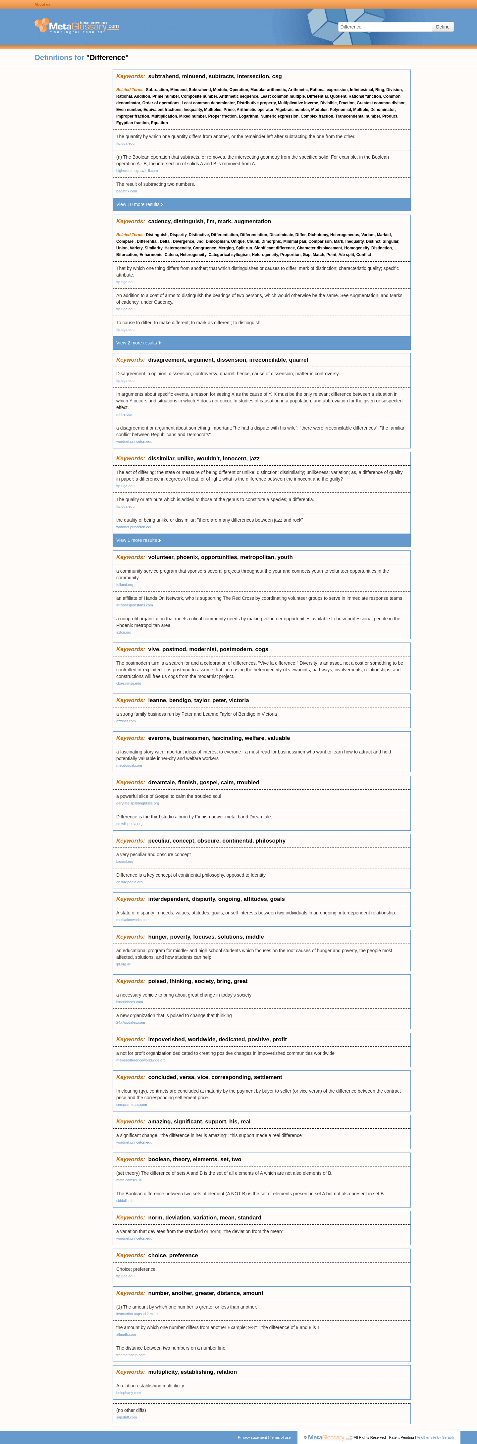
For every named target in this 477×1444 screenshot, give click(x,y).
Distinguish (157, 234)
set (224, 1159)
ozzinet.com (126, 721)
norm (155, 1217)
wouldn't (208, 458)
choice (157, 1255)
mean (227, 1217)
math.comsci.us (128, 1180)
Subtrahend (200, 89)
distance (228, 1293)
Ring (379, 89)
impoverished (166, 1039)
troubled (248, 782)
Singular (390, 241)
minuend (193, 76)
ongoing (229, 899)
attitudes (255, 899)
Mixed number (192, 116)
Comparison (320, 241)
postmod (174, 649)
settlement (268, 1077)
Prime (229, 109)
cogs (261, 649)
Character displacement (319, 248)
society (203, 981)
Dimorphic (271, 241)
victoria (239, 700)
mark (224, 221)
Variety (136, 248)
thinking (180, 981)
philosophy (270, 841)
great (241, 981)
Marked (384, 234)
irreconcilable (267, 360)
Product (389, 116)
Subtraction (157, 89)
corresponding (231, 1077)
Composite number (199, 96)
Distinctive (199, 234)
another (182, 1293)
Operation (239, 89)
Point (331, 254)
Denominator (382, 109)
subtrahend (163, 76)
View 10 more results (140, 204)
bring (224, 981)
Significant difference (274, 248)
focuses (203, 937)
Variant (368, 234)
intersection (253, 76)
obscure (208, 841)
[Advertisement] (56, 169)
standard (250, 1217)
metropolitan (257, 557)
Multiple (360, 109)
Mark (338, 241)
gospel (208, 782)
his (233, 1121)
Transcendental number (358, 116)
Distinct (373, 241)
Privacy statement (252, 1437)
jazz (254, 458)
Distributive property (256, 103)
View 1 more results (139, 540)
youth (285, 557)
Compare (125, 241)
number (158, 1293)
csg (277, 76)
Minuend (178, 89)
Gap (306, 254)
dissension (231, 360)
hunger (157, 937)
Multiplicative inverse (298, 103)
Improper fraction (132, 116)
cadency (159, 221)
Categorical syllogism (229, 254)
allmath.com (126, 1334)
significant (188, 1121)
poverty (180, 937)
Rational (124, 96)
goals (277, 899)
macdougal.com (129, 765)
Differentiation (224, 234)
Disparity (178, 234)
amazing (159, 1121)
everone (159, 738)
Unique (238, 241)
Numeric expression (279, 116)
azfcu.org (123, 632)
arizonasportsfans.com (134, 605)
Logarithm (248, 116)
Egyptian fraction (132, 123)
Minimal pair (294, 241)
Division (394, 89)
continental (237, 841)
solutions (230, 937)
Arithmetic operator (255, 109)
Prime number (165, 96)
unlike (185, 458)
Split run (244, 248)
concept (183, 841)
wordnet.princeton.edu (134, 441)
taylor (201, 700)
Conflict (363, 254)
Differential (317, 96)
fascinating (227, 738)
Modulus (319, 109)
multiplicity (162, 1372)
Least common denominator (208, 103)
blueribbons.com (129, 1002)
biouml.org (124, 861)
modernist (202, 649)
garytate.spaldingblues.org (137, 803)
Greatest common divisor (380, 103)
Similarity (153, 248)
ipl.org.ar (123, 964)
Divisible (328, 103)
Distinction (381, 248)
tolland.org (124, 585)
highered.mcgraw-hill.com (137, 171)
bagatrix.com (126, 191)
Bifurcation (126, 254)
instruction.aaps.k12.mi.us (137, 1314)
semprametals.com (131, 1105)
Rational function (364, 96)
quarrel (298, 360)
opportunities (219, 557)
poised (157, 981)
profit (279, 1039)
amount (253, 1293)
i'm (211, 221)
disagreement (166, 360)
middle (255, 937)
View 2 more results (139, 342)
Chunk (253, 241)
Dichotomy (318, 234)
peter (219, 700)
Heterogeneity (178, 248)
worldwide (201, 1039)
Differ (300, 234)
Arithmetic (298, 89)
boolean (159, 1159)
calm (227, 782)
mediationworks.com (132, 920)
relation (227, 1372)
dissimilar (161, 458)
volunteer (160, 557)
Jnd (199, 241)
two (236, 1159)
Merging (226, 248)
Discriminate (281, 234)
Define (443, 26)
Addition (142, 96)
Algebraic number (292, 109)
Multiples (212, 109)
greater (204, 1293)
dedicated (232, 1039)
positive (258, 1039)
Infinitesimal (361, 89)
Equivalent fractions (162, 109)
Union (122, 248)
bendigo (180, 700)
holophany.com (128, 1393)
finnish (187, 782)
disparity (203, 899)
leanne (157, 700)
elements (205, 1159)
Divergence (183, 241)
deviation (177, 1217)
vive (153, 649)
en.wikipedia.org (129, 824)
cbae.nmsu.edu (128, 683)
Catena (171, 254)
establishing (197, 1372)
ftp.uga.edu (125, 143)
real (245, 1121)
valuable (278, 738)
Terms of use (280, 1437)
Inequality (193, 109)
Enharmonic (150, 254)
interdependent (168, 899)
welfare (254, 738)
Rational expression (329, 89)
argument (200, 360)
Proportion (290, 254)
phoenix (187, 557)
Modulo (220, 89)
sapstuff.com (126, 1417)
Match (318, 254)
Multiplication (164, 116)
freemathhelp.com (130, 1355)
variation (205, 1217)
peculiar (158, 841)
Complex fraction (317, 116)
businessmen (191, 738)
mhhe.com (124, 414)
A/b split (346, 254)
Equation (159, 123)
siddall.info (124, 1201)
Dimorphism (217, 241)
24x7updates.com (130, 1022)
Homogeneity (356, 248)
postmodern (236, 649)
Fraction (346, 103)
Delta (165, 241)
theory (181, 1159)
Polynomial (340, 109)
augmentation (252, 221)
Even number (128, 109)
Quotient (338, 96)
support (215, 1121)
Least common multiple (282, 96)
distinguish (189, 221)
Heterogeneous (344, 234)
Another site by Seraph (435, 1437)
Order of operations (161, 103)
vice (202, 1077)
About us (42, 4)
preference (183, 1255)
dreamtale (161, 782)
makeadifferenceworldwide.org (141, 1060)
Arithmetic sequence (238, 96)
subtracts (221, 76)
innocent (234, 458)
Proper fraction (222, 116)
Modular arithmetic (268, 89)
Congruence (204, 248)
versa (187, 1077)
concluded (162, 1077)
